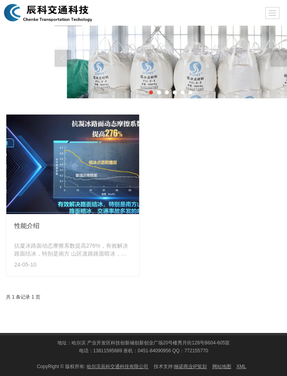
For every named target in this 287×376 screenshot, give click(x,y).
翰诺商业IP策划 (190, 366)
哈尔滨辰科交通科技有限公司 (117, 366)
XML (241, 366)
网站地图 (221, 366)
